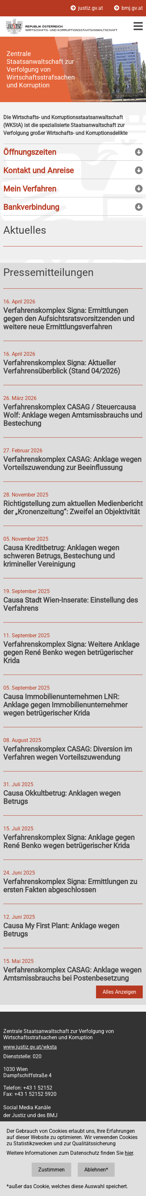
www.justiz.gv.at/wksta (30, 1047)
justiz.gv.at (87, 8)
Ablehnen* (96, 1170)
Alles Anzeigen (119, 992)
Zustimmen (51, 1170)
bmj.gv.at (128, 8)
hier (129, 1153)
